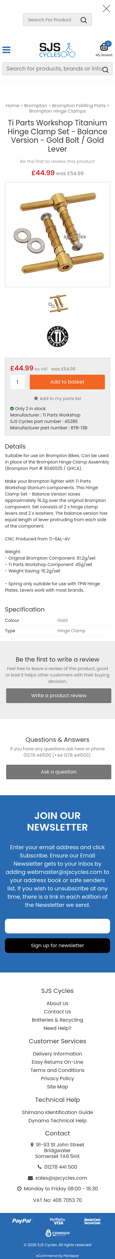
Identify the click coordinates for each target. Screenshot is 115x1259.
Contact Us (57, 1011)
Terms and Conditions (58, 1070)
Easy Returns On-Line (57, 1062)
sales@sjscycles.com (61, 1177)
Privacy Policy (57, 1078)
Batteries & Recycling (57, 1019)
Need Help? (57, 1028)
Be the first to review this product (57, 161)
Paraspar (71, 1255)
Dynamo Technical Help (58, 1120)
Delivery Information (57, 1053)
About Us (57, 1003)
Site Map (57, 1086)
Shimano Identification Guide (57, 1112)
